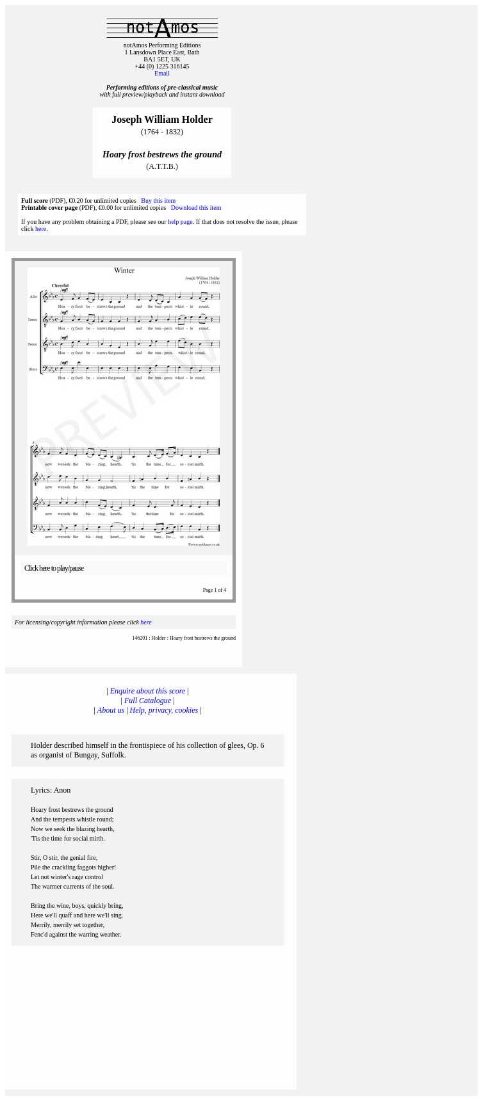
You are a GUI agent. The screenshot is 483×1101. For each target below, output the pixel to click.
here (40, 228)
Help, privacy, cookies (164, 710)
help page (180, 221)
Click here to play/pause (53, 568)
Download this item (196, 207)
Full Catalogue (147, 700)
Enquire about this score (147, 690)
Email (162, 73)
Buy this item (158, 200)
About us (110, 710)
